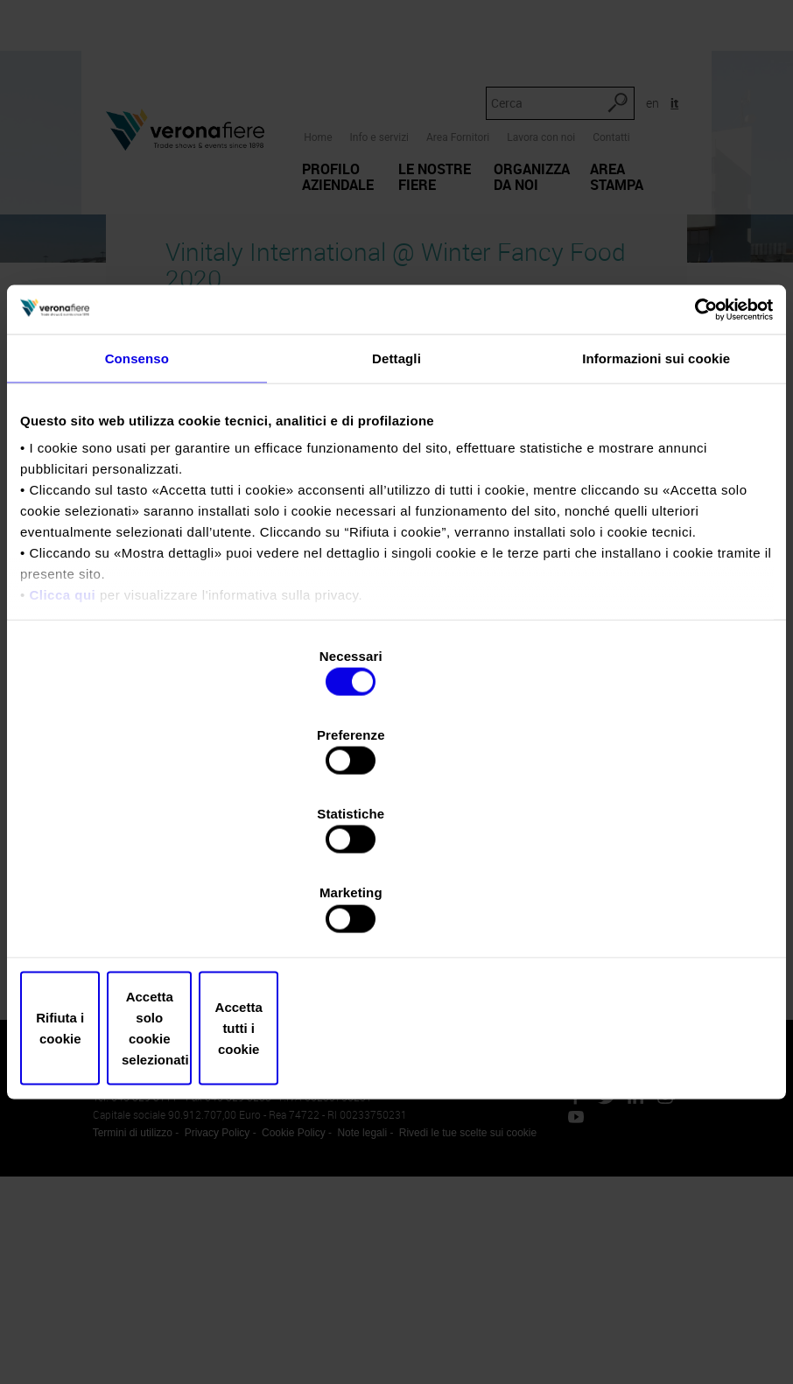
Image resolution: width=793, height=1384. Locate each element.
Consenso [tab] (137, 510)
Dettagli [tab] (396, 510)
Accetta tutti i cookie (650, 910)
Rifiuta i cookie (143, 910)
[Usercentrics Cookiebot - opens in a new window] (696, 460)
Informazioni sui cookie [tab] (656, 510)
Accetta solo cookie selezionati (396, 910)
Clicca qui (62, 747)
